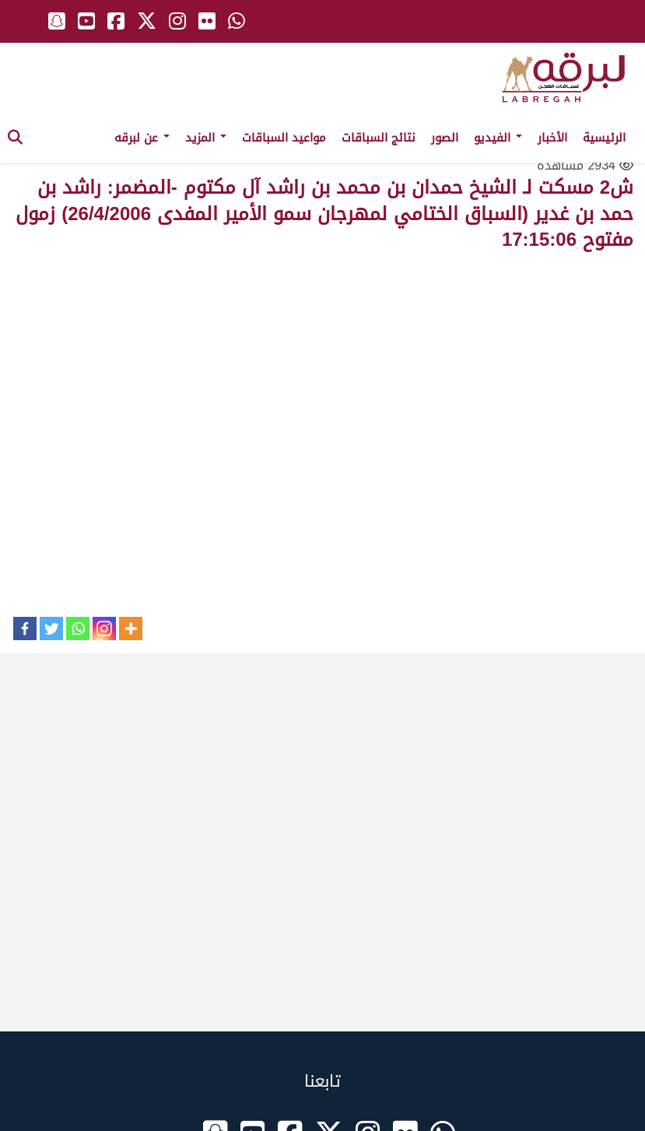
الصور (444, 138)
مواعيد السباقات (284, 138)
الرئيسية (604, 138)
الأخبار (552, 138)
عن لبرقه (142, 138)
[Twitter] (51, 628)
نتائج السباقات (378, 138)
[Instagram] (104, 628)
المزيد (205, 138)
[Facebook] (25, 628)
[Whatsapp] (77, 628)
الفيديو (498, 138)
